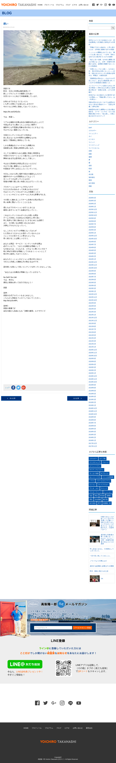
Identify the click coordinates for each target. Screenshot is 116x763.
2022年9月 (92, 303)
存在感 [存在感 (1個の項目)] (102, 496)
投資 (90, 168)
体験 (90, 154)
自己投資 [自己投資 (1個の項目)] (93, 503)
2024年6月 (92, 247)
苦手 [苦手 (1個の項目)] (99, 503)
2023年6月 (92, 279)
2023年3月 (92, 288)
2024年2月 (92, 256)
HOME (40, 5)
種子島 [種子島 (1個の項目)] (105, 499)
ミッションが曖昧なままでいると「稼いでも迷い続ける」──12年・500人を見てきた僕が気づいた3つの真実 (102, 54)
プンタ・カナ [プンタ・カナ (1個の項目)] (94, 488)
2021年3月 (92, 341)
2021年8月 (92, 326)
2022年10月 (93, 300)
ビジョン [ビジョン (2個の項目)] (93, 484)
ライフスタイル (94, 148)
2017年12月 (93, 443)
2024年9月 (92, 241)
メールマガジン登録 (82, 628)
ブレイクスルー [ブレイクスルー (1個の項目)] (103, 484)
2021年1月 (92, 347)
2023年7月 (92, 277)
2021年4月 (92, 338)
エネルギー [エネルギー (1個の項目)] (93, 458)
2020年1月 (92, 373)
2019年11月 (93, 379)
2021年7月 (92, 329)
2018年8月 (92, 420)
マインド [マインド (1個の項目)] (104, 488)
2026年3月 (92, 200)
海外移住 (92, 177)
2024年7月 (92, 244)
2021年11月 (93, 320)
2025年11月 (93, 212)
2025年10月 (93, 215)
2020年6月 (92, 361)
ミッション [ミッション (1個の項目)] (108, 492)
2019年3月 (92, 399)
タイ (90, 136)
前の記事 (12, 398)
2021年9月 (92, 323)
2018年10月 (93, 414)
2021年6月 (92, 332)
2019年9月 (92, 385)
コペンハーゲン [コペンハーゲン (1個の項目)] (95, 466)
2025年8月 (92, 221)
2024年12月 (93, 236)
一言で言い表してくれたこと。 (100, 556)
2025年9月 (92, 218)
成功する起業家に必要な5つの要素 (102, 566)
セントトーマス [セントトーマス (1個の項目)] (95, 477)
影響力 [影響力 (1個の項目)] (109, 496)
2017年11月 (93, 446)
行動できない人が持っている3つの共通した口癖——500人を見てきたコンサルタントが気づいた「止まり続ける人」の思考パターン (107, 523)
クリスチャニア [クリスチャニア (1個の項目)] (95, 462)
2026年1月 (92, 206)
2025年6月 (92, 227)
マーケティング (94, 145)
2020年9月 (92, 358)
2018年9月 (92, 417)
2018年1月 (92, 440)
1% (102, 578)
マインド (92, 142)
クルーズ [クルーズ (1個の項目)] (105, 462)
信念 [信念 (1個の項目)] (91, 496)
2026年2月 (92, 203)
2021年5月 (92, 335)
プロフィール (49, 5)
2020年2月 (92, 370)
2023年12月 (93, 262)
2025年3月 (92, 230)
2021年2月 (92, 344)
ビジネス (92, 139)
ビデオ (74, 5)
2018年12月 (93, 408)
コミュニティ (93, 133)
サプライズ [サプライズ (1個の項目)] (104, 473)
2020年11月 (93, 353)
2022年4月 (92, 309)
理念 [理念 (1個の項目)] (91, 499)
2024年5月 (92, 250)
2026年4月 (92, 198)
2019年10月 (93, 382)
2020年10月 (93, 355)
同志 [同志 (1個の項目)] (96, 496)
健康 (90, 157)
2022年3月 (92, 312)
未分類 (91, 174)
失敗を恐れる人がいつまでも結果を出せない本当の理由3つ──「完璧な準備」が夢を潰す (102, 104)
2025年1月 (92, 233)
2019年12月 (93, 376)
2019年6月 (92, 391)
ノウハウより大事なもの (98, 561)
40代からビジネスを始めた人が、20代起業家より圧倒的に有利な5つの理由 (102, 42)
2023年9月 (92, 271)
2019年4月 (92, 396)
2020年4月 (92, 364)
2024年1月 (92, 259)
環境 (90, 180)
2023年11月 (93, 265)
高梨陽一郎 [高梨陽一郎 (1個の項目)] (107, 503)
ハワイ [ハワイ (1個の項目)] (92, 481)
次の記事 (76, 398)
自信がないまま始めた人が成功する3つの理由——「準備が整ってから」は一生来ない (102, 97)
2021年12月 (93, 317)
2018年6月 (92, 426)
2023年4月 (92, 285)
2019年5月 (92, 394)
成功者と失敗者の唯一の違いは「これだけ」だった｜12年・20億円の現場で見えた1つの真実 (107, 539)
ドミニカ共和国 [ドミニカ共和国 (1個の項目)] (107, 477)
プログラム (60, 5)
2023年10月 (93, 268)
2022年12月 (93, 294)
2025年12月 (93, 209)
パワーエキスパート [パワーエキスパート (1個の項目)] (103, 481)
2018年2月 (92, 437)
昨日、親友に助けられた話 (99, 571)
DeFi (90, 128)
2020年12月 (93, 350)
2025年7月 (92, 224)
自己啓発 (92, 183)
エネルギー (92, 130)
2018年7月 (92, 423)
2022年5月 (92, 306)
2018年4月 (92, 431)
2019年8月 (92, 388)
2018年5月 (92, 429)
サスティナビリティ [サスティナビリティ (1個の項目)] (96, 470)
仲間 (90, 151)
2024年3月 (92, 253)
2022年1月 (92, 315)
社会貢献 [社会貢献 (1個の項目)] (98, 499)
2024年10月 (93, 239)
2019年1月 (92, 405)
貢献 (90, 186)
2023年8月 (92, 274)
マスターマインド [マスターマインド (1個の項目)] (96, 492)
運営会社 (89, 728)
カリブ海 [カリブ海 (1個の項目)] (102, 458)
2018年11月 (93, 411)
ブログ (68, 5)
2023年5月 (92, 282)
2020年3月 (92, 367)
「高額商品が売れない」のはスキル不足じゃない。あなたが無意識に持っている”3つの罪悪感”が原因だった (102, 80)
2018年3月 (92, 434)
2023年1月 (92, 291)
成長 (90, 165)
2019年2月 (92, 402)
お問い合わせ (84, 5)
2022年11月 (93, 297)
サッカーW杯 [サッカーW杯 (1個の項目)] (94, 473)
